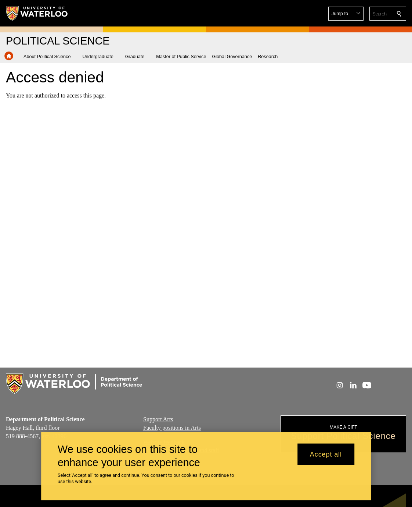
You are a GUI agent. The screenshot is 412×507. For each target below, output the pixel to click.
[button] (346, 13)
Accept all (326, 456)
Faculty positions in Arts (172, 428)
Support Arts (158, 419)
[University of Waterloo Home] (37, 13)
